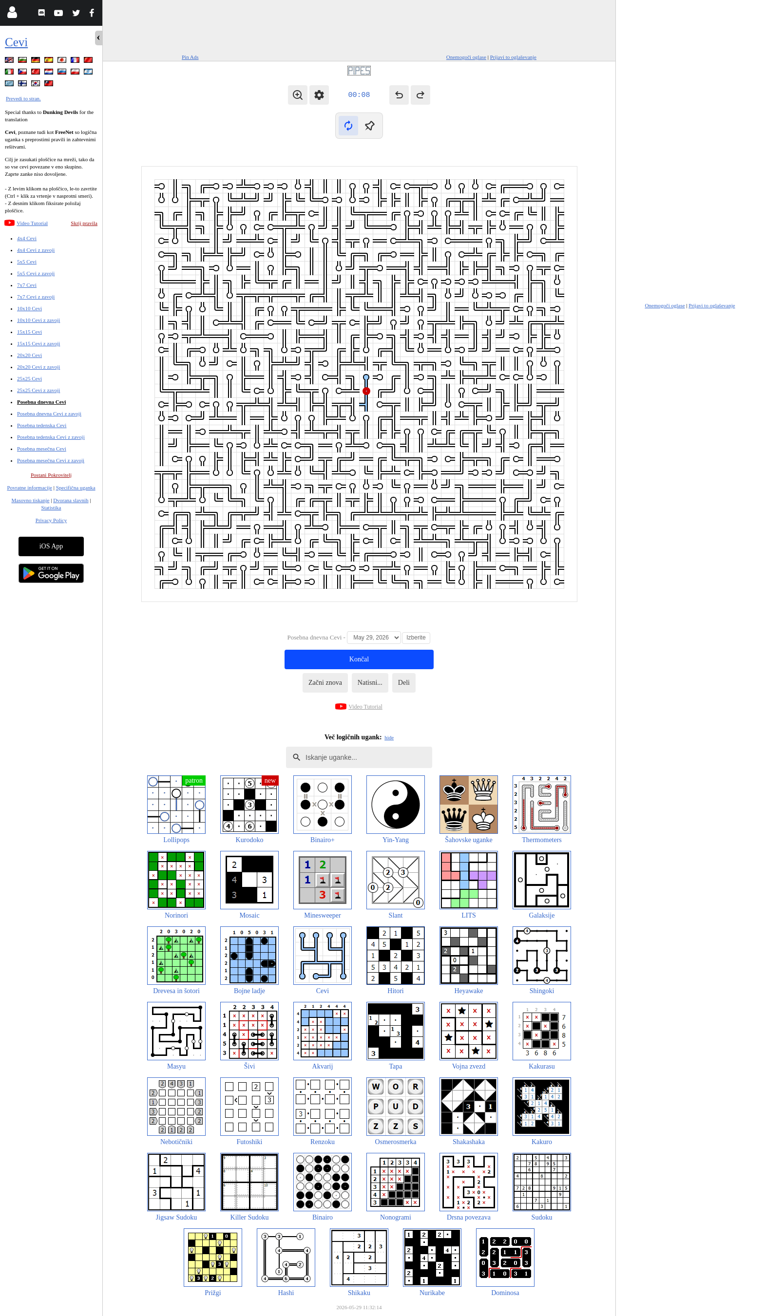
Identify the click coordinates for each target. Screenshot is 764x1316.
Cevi (16, 42)
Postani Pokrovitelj (51, 475)
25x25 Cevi (29, 378)
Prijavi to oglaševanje (513, 57)
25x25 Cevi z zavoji (38, 390)
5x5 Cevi (27, 261)
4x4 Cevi (27, 238)
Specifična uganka (76, 487)
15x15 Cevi (29, 332)
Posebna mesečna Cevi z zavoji (50, 460)
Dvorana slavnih (70, 500)
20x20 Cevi (29, 355)
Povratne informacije (29, 487)
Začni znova (325, 682)
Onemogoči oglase (466, 57)
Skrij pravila (84, 223)
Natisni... (370, 682)
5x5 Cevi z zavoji (36, 273)
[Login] (12, 14)
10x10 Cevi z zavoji (38, 320)
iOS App (51, 546)
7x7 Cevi (27, 285)
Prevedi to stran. (23, 98)
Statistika (51, 507)
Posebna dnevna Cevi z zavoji (49, 413)
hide (389, 737)
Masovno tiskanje (31, 500)
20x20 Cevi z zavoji (38, 367)
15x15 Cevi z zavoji (38, 343)
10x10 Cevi (29, 308)
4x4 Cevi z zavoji (36, 250)
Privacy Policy (51, 520)
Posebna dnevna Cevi (41, 402)
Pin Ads (190, 57)
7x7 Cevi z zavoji (36, 297)
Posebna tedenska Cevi (41, 425)
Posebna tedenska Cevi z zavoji (51, 437)
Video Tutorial (32, 223)
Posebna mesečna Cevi (41, 448)
